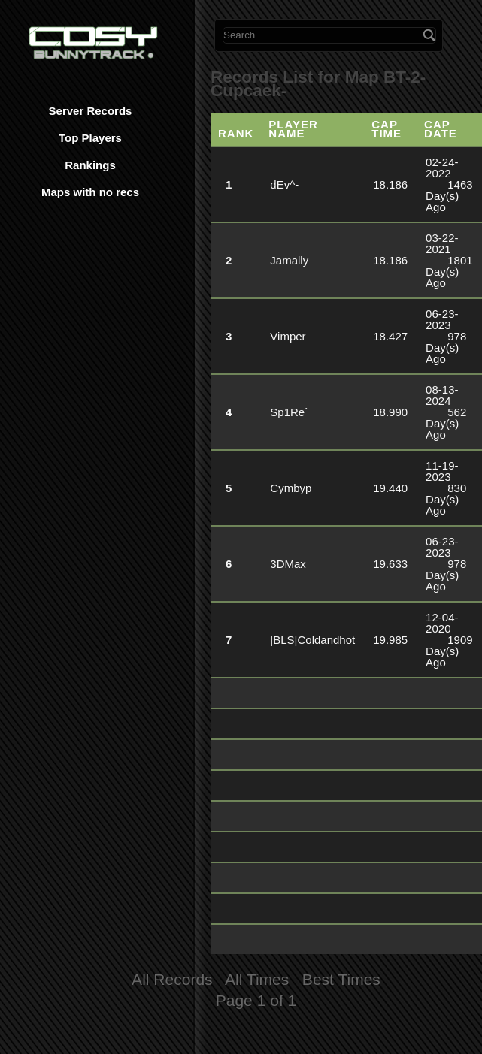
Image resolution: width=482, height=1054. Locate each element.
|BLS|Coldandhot (312, 639)
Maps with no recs (90, 192)
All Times (257, 979)
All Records (172, 979)
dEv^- (284, 184)
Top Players (90, 137)
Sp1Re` (289, 412)
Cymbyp (290, 488)
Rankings (90, 165)
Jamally (289, 260)
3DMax (288, 563)
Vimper (287, 336)
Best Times (341, 979)
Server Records (90, 110)
